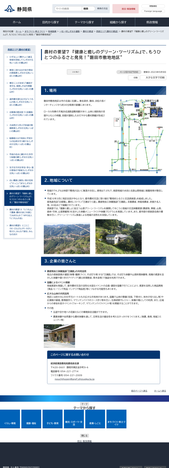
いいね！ (76, 72)
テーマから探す (84, 22)
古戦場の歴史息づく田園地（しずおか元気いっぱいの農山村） (21, 115)
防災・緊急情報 (128, 9)
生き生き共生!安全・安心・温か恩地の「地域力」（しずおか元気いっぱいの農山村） (22, 170)
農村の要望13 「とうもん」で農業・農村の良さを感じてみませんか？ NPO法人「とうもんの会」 (21, 213)
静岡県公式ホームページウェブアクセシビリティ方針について (93, 445)
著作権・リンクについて (15, 445)
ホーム (17, 22)
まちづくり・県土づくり (35, 31)
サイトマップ (153, 445)
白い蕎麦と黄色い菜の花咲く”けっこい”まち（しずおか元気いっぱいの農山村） (21, 183)
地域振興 (52, 31)
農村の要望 (88, 31)
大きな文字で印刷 (155, 77)
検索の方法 (102, 8)
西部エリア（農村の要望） (107, 31)
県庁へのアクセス (154, 428)
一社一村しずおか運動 (69, 31)
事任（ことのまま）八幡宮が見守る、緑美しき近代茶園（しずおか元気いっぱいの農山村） (21, 87)
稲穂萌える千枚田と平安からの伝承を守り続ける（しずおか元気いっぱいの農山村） (21, 142)
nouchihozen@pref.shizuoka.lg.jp (75, 379)
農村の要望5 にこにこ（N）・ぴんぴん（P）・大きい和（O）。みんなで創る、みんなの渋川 (21, 229)
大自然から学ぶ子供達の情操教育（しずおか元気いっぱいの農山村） (21, 128)
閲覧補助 (153, 6)
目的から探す (50, 22)
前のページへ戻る (139, 391)
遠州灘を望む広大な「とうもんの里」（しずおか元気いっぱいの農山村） (21, 102)
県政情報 (152, 22)
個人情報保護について (46, 445)
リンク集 (134, 445)
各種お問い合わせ (130, 428)
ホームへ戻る (160, 391)
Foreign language (153, 11)
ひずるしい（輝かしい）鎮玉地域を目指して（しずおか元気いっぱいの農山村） (21, 60)
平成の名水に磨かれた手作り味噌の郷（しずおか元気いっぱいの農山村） (21, 157)
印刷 (136, 78)
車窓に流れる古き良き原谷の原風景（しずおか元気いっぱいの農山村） (21, 73)
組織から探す (118, 22)
